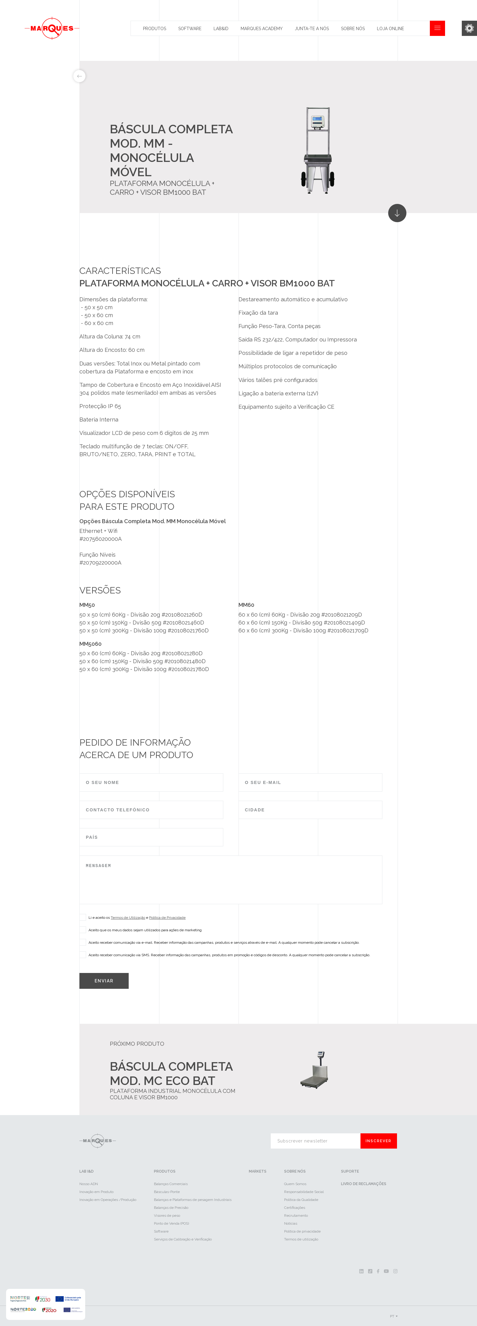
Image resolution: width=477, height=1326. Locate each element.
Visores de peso (167, 1215)
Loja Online (390, 28)
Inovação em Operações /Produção (107, 1200)
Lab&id (221, 28)
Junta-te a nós (312, 28)
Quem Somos (295, 1184)
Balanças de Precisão (171, 1207)
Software (189, 28)
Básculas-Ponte (167, 1192)
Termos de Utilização (128, 917)
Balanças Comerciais (171, 1184)
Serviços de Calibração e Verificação (183, 1239)
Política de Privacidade (167, 917)
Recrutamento (296, 1215)
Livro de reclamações (363, 1184)
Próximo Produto (137, 1044)
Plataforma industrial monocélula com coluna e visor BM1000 (172, 1094)
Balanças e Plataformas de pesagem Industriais (193, 1200)
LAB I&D (86, 1171)
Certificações (294, 1207)
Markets (257, 1171)
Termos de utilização (301, 1239)
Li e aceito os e (135, 917)
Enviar (104, 980)
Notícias (290, 1223)
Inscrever (379, 1141)
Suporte (350, 1171)
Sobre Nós (353, 28)
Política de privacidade (302, 1231)
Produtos (154, 28)
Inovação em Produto (96, 1192)
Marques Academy (262, 28)
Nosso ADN (88, 1184)
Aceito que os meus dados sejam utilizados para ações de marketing (143, 929)
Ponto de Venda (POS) (171, 1223)
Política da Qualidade (301, 1200)
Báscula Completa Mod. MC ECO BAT (171, 1073)
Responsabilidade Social (304, 1192)
